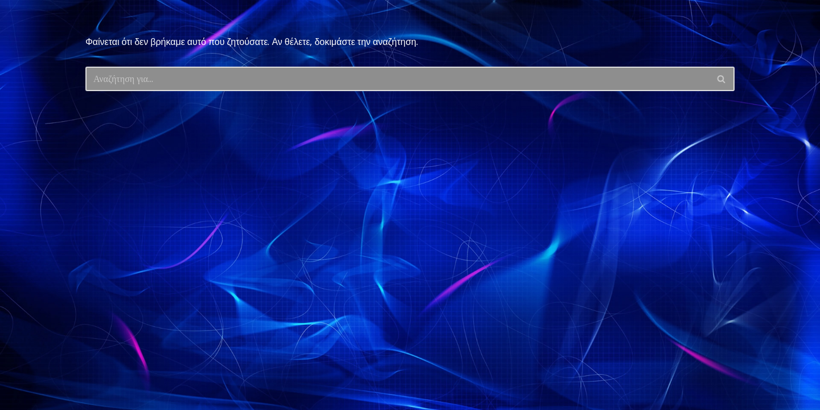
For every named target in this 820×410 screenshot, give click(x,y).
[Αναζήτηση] (397, 79)
